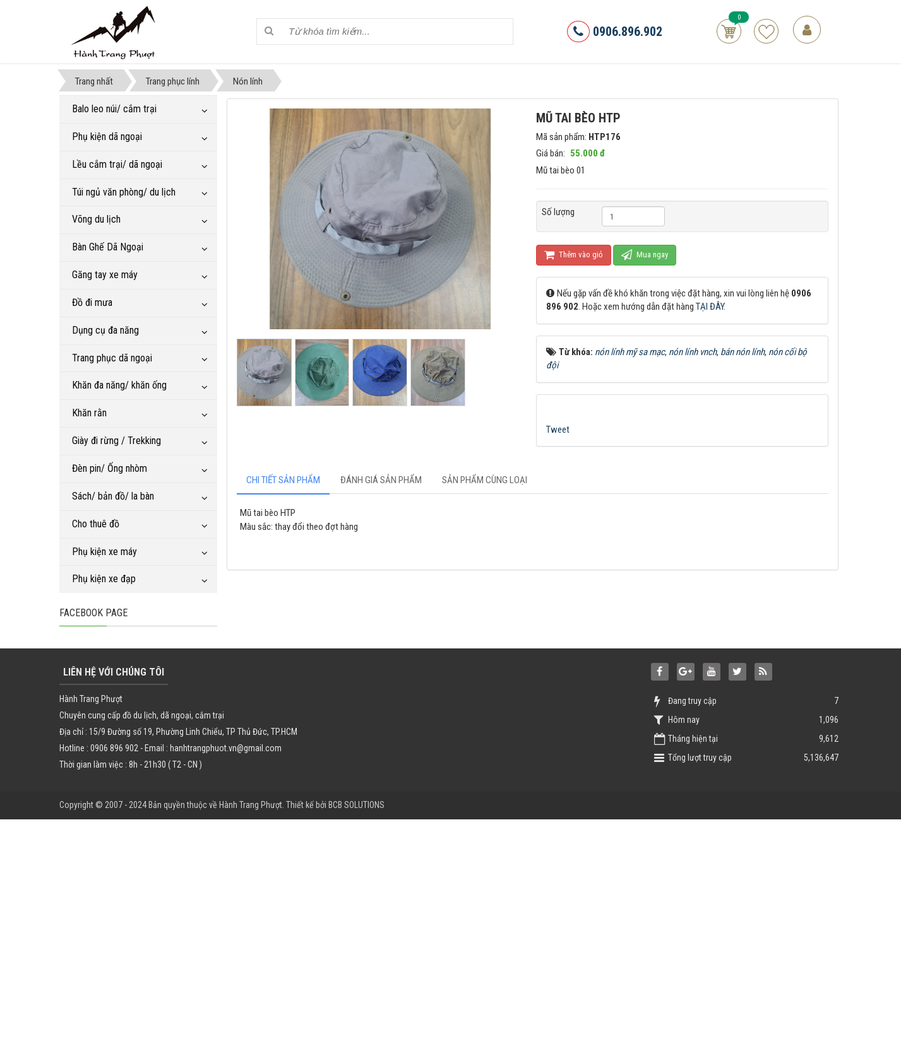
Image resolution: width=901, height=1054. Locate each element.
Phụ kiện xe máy (104, 552)
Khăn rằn (89, 413)
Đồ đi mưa (92, 302)
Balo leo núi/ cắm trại (114, 109)
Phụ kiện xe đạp (104, 579)
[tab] (283, 480)
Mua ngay (644, 254)
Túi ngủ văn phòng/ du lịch (124, 192)
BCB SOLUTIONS (356, 1039)
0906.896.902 (614, 31)
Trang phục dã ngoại (112, 358)
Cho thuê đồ (95, 524)
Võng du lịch (96, 219)
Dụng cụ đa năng (105, 330)
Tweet (558, 429)
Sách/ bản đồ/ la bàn (113, 496)
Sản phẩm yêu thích (766, 31)
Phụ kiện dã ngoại (107, 137)
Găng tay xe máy (105, 275)
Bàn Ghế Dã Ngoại (107, 247)
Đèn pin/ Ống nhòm (109, 468)
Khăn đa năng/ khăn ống (119, 385)
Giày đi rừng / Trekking (116, 441)
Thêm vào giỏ (573, 254)
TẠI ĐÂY (710, 306)
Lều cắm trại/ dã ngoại (117, 164)
